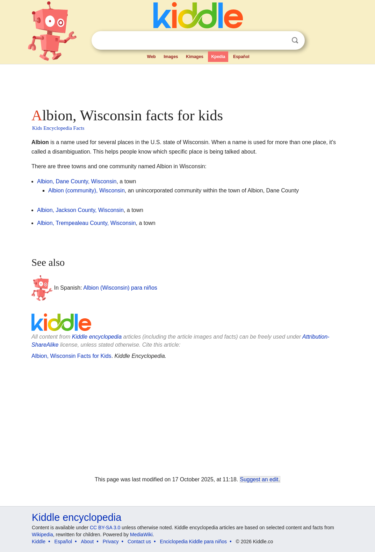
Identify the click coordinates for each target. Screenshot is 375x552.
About (87, 541)
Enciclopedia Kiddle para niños (193, 541)
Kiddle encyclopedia (97, 337)
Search (295, 40)
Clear (281, 41)
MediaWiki (141, 534)
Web (151, 56)
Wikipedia (42, 534)
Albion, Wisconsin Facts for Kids (71, 356)
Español (241, 56)
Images (171, 56)
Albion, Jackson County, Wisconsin (80, 210)
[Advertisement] (186, 84)
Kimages (194, 56)
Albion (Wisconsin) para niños (120, 288)
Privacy (111, 541)
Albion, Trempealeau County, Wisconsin (86, 223)
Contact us (139, 541)
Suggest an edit (259, 479)
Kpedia (218, 56)
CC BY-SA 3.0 (105, 527)
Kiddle (38, 541)
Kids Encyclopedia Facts (58, 128)
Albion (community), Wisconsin (86, 190)
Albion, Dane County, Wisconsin (76, 181)
